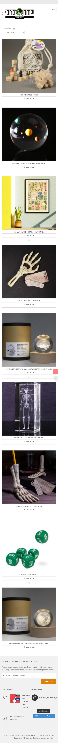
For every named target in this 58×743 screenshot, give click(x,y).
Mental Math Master (29, 575)
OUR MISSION (14, 736)
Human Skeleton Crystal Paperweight (29, 438)
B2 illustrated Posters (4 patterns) (29, 232)
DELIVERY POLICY (48, 736)
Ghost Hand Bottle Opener (29, 300)
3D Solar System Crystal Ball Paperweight (29, 163)
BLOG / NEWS (25, 736)
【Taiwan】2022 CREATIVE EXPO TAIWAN (26, 701)
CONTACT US (36, 736)
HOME (6, 736)
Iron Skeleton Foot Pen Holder (29, 506)
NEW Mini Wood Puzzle (29, 95)
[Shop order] (14, 32)
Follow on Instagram (44, 716)
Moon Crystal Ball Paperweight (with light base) (29, 643)
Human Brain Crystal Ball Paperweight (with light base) (29, 369)
